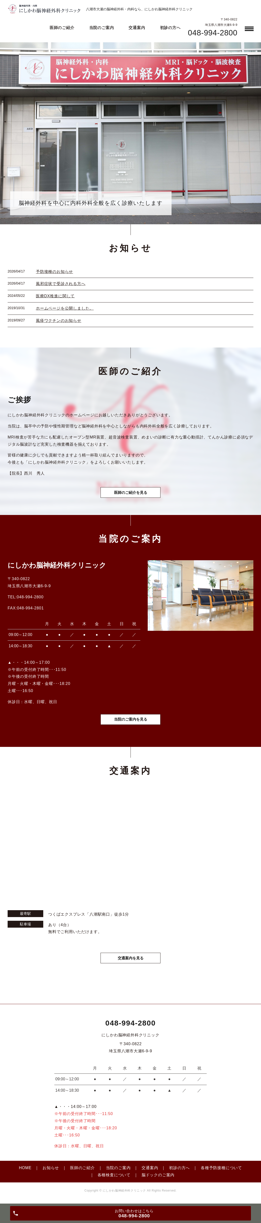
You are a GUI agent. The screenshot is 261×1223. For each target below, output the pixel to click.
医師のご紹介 (82, 1171)
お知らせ (51, 1171)
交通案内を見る (130, 961)
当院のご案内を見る (130, 722)
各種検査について (114, 1179)
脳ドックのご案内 (158, 1179)
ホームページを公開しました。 (65, 308)
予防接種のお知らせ (54, 272)
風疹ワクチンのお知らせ (58, 320)
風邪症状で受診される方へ (61, 284)
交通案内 (150, 1171)
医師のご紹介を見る (130, 494)
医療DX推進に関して (55, 296)
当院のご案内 (118, 1171)
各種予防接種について (221, 1171)
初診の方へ (179, 1171)
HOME (25, 1171)
